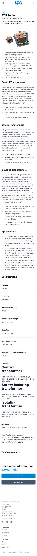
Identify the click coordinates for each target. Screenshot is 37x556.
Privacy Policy (6, 547)
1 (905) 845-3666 (7, 512)
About (3, 542)
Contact (4, 544)
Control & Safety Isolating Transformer (13, 18)
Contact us (18, 476)
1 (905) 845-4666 (7, 516)
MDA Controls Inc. (12, 552)
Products (4, 530)
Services (4, 535)
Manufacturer (18, 482)
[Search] (33, 3)
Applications (5, 532)
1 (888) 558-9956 (7, 514)
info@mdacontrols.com (8, 519)
